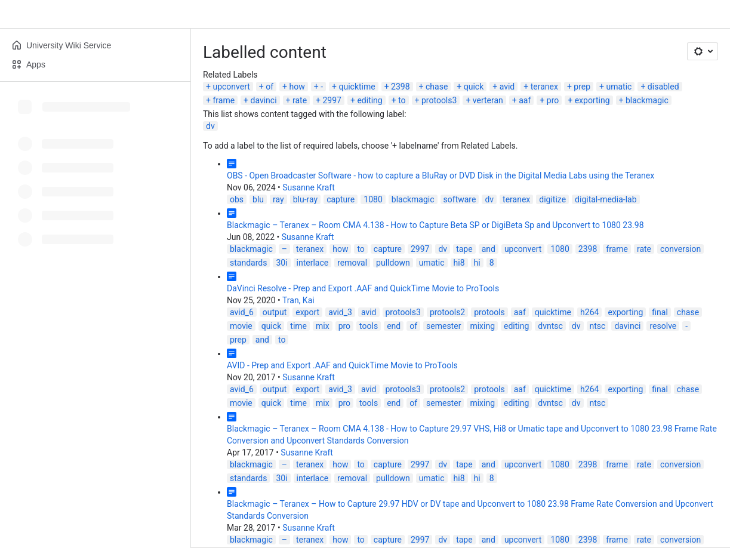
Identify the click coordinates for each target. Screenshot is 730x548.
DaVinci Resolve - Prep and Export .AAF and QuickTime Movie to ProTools (363, 288)
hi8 (459, 262)
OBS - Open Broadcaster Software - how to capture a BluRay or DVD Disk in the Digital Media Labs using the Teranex (440, 175)
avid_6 (242, 312)
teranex (544, 86)
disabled (663, 86)
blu (258, 199)
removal (352, 262)
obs (237, 199)
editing (369, 100)
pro (553, 100)
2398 (400, 86)
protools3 (439, 100)
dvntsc (550, 326)
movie (241, 326)
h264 (589, 312)
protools (489, 312)
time (298, 326)
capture (341, 199)
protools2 (447, 312)
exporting (592, 100)
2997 (332, 100)
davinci (264, 100)
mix (322, 326)
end (394, 326)
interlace (313, 262)
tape (464, 249)
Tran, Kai (298, 300)
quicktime (356, 86)
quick (474, 86)
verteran (488, 100)
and (488, 249)
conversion (680, 249)
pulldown (393, 262)
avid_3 (340, 312)
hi (477, 262)
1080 (373, 199)
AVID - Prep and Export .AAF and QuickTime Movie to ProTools (342, 365)
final (660, 312)
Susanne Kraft (308, 187)
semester (443, 326)
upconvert (231, 86)
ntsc (598, 326)
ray (278, 199)
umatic (619, 86)
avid (507, 86)
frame (223, 100)
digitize (552, 199)
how (297, 86)
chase (437, 86)
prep (582, 86)
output (275, 312)
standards (248, 262)
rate (299, 100)
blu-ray (305, 199)
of (269, 86)
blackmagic (647, 100)
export (307, 312)
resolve (662, 326)
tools (368, 326)
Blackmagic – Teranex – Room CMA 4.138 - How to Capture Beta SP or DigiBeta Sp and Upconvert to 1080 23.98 (435, 225)
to (401, 100)
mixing (482, 326)
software (459, 199)
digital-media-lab (605, 199)
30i (281, 262)
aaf (525, 100)
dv (210, 126)
